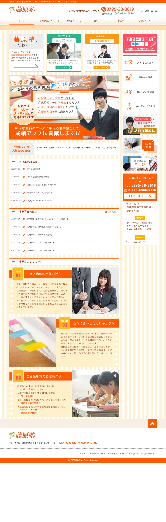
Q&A (95, 21)
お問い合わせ (144, 21)
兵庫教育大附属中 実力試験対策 (39, 252)
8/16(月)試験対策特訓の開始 (37, 236)
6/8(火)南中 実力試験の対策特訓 (39, 260)
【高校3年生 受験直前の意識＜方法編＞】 (44, 286)
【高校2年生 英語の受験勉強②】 (40, 310)
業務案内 (70, 21)
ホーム (21, 21)
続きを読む (112, 271)
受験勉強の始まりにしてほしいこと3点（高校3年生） (48, 278)
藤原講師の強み (46, 21)
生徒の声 (120, 21)
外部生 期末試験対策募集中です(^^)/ (41, 244)
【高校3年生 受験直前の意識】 (39, 294)
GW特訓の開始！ (33, 228)
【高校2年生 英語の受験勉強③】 (40, 302)
